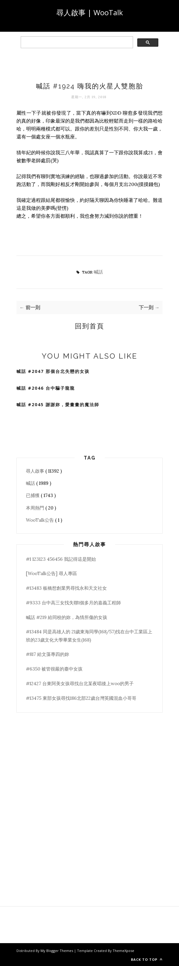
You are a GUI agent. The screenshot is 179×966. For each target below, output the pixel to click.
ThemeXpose (123, 950)
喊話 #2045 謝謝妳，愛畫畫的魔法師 (57, 404)
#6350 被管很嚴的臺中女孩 (54, 669)
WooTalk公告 (40, 520)
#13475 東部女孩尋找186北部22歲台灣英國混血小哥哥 (81, 698)
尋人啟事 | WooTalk (89, 12)
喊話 (98, 272)
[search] (76, 42)
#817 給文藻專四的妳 (47, 654)
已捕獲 (33, 495)
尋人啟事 (35, 471)
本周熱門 (35, 508)
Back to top (147, 959)
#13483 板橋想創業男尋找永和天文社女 (66, 588)
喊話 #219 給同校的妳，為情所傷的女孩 (66, 617)
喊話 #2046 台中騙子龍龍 (45, 388)
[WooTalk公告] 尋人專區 (51, 573)
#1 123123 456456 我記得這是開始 (61, 559)
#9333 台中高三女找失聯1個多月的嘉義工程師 (73, 603)
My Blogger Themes (57, 950)
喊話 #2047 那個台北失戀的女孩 (53, 371)
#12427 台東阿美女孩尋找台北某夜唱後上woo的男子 (80, 683)
